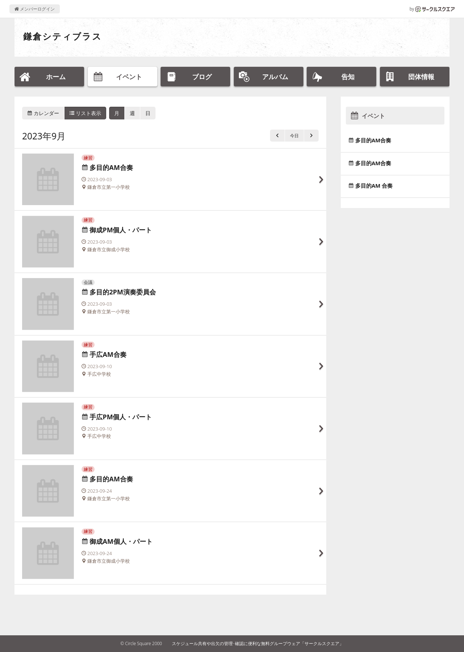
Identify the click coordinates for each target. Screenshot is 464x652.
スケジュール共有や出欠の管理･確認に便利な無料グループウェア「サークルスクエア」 (258, 643)
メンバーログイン (34, 9)
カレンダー (43, 113)
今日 (294, 136)
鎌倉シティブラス (62, 36)
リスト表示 (86, 113)
